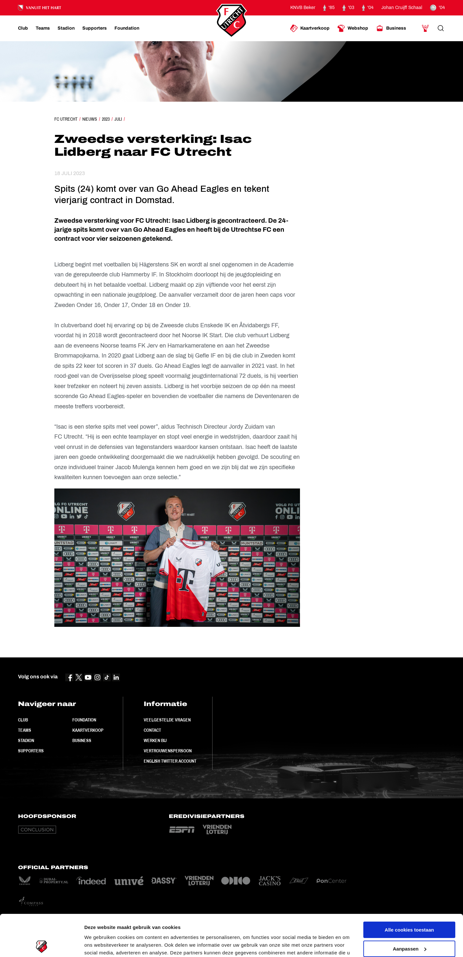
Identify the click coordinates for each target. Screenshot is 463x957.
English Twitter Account (170, 761)
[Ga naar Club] (23, 28)
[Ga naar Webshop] (352, 28)
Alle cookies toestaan (409, 888)
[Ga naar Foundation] (126, 28)
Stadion (26, 740)
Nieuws (89, 119)
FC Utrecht (65, 119)
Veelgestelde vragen (167, 720)
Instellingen (98, 944)
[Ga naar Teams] (43, 28)
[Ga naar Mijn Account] (425, 28)
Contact (152, 730)
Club (23, 720)
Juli (118, 119)
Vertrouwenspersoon (168, 751)
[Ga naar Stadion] (66, 28)
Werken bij (155, 740)
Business (81, 740)
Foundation (84, 720)
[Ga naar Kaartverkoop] (310, 28)
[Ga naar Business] (391, 28)
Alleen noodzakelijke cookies (409, 926)
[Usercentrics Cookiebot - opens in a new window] (42, 944)
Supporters (31, 751)
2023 (106, 119)
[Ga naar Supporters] (94, 28)
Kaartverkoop (88, 730)
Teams (24, 730)
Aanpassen (409, 907)
